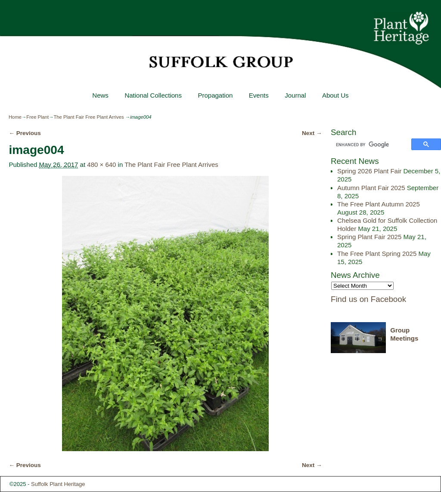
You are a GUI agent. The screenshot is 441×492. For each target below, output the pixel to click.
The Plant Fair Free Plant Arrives (88, 117)
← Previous (24, 133)
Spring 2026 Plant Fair (369, 171)
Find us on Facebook (368, 299)
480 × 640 (101, 164)
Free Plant (37, 117)
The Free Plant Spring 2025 (376, 253)
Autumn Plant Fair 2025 (371, 187)
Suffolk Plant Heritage (58, 484)
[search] (372, 144)
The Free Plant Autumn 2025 (378, 204)
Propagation (215, 95)
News (100, 95)
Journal (295, 95)
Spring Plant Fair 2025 (369, 236)
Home (15, 117)
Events (259, 95)
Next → (312, 133)
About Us (335, 95)
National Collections (153, 95)
